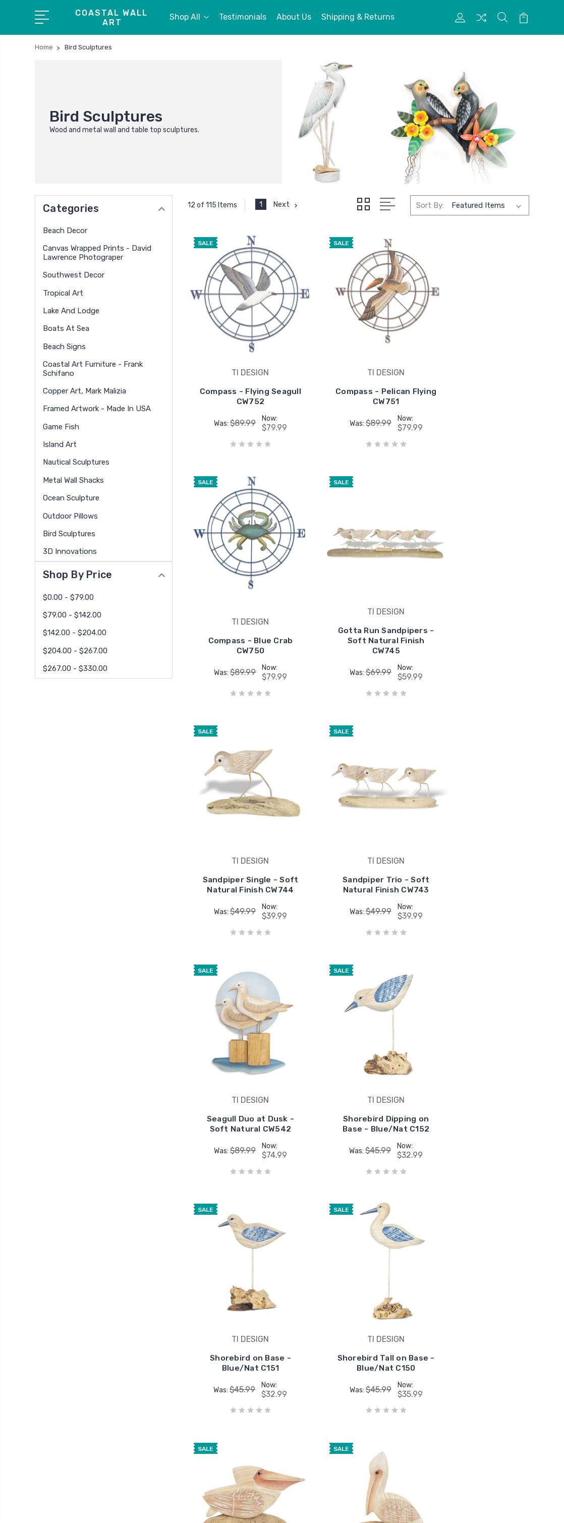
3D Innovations (70, 551)
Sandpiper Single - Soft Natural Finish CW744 (358, 613)
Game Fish (61, 426)
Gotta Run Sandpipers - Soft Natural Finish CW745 (241, 608)
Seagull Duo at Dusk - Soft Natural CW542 (241, 844)
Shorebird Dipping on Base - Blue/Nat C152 (359, 844)
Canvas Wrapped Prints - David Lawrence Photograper (97, 253)
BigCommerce (186, 1505)
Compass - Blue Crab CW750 (475, 377)
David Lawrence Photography (347, 1283)
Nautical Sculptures (76, 462)
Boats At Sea (66, 328)
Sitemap (233, 1505)
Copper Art (314, 1268)
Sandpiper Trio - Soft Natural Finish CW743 (475, 613)
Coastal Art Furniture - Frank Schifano (93, 369)
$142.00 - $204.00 (74, 632)
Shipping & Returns (357, 17)
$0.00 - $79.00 (68, 597)
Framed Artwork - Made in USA (97, 408)
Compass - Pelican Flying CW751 (358, 377)
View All (309, 1344)
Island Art (60, 444)
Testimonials (242, 17)
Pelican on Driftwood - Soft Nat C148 (476, 1075)
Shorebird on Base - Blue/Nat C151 (475, 849)
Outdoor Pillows (70, 516)
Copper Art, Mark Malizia (84, 391)
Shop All (189, 17)
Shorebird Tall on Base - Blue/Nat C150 (241, 1075)
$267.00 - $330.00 (75, 668)
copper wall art (320, 1299)
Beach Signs (64, 346)
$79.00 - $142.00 (72, 614)
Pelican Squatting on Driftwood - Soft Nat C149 (358, 1075)
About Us (293, 17)
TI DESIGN (312, 1253)
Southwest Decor (73, 274)
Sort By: (430, 204)
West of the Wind (325, 1329)
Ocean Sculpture (71, 497)
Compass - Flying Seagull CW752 (241, 377)
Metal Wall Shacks (73, 480)
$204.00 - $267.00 (75, 650)
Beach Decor (65, 230)
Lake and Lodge (71, 310)
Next (286, 204)
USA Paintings (320, 1314)
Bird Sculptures (69, 533)
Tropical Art (63, 293)
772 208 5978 (74, 1299)
